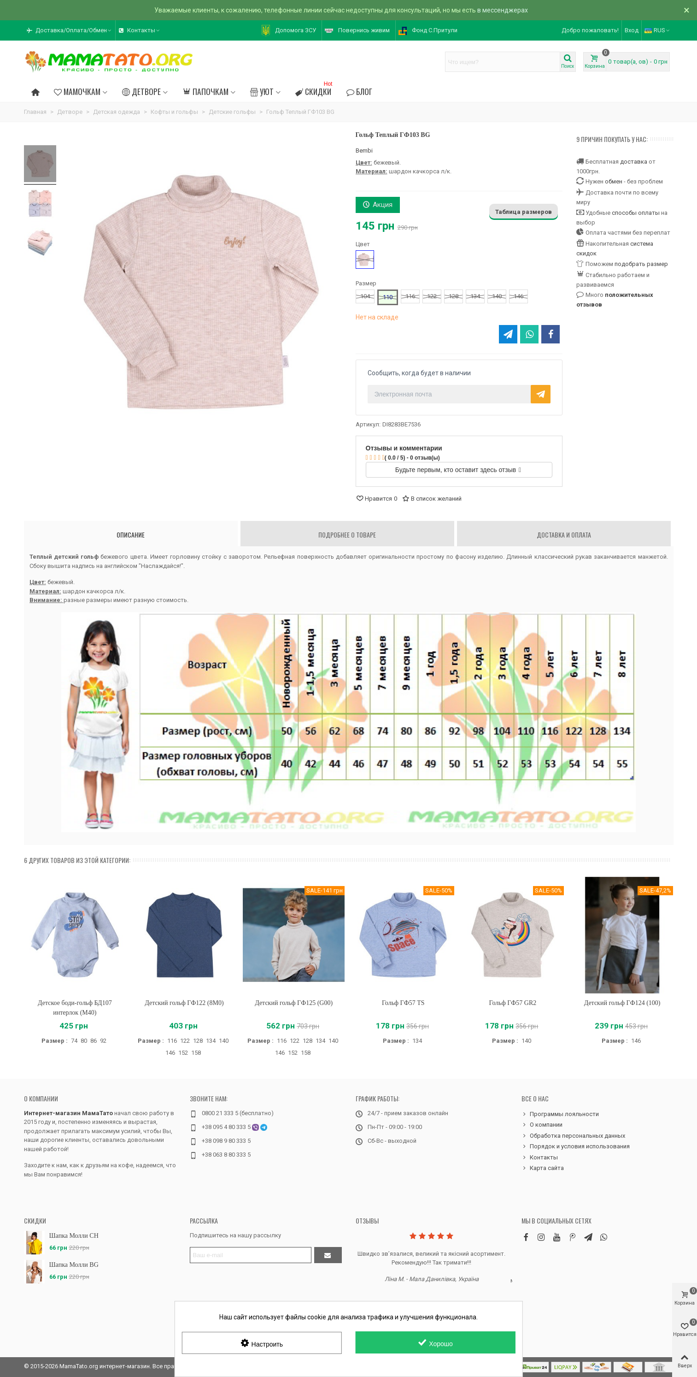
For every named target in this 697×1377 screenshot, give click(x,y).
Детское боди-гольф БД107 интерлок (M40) (75, 1007)
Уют (262, 91)
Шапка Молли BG (74, 1264)
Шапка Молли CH (74, 1235)
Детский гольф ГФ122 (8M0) (184, 1002)
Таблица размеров (523, 211)
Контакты (539, 1157)
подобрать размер (641, 263)
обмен (613, 181)
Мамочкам (77, 91)
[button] (69, 30)
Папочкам (205, 91)
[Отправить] (328, 1255)
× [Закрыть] (687, 10)
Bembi (364, 150)
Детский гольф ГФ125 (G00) (294, 1002)
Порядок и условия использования (575, 1146)
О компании (41, 1098)
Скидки (314, 90)
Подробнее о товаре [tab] (347, 534)
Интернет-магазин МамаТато (68, 1113)
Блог (359, 91)
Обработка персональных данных (573, 1136)
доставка (633, 161)
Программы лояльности (560, 1114)
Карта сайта (542, 1168)
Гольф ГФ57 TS (403, 1002)
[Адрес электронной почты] (250, 1255)
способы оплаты (636, 212)
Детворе (141, 91)
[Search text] (502, 61)
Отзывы (367, 1220)
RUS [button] (657, 30)
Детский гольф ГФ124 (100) (622, 1002)
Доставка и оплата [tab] (564, 534)
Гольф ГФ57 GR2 (513, 1002)
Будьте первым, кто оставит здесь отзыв (458, 469)
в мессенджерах (502, 10)
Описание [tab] (131, 534)
